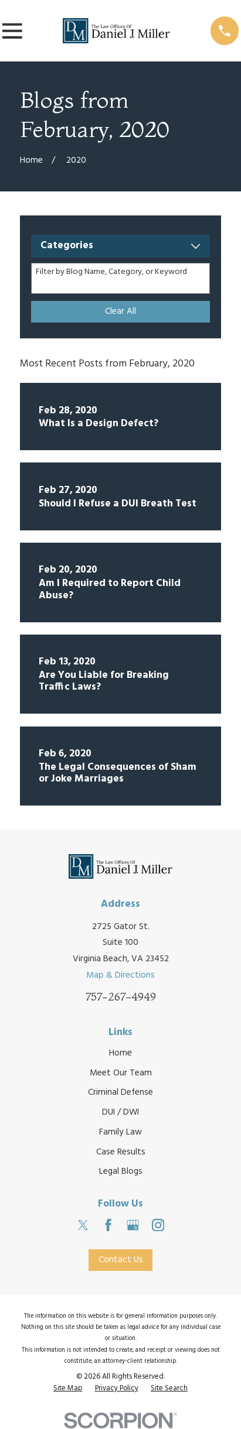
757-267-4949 (121, 996)
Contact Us (121, 1260)
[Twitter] (83, 1225)
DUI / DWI (120, 1112)
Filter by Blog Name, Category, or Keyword (111, 272)
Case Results (120, 1152)
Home (120, 1053)
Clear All (120, 311)
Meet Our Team (121, 1073)
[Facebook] (108, 1225)
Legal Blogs (120, 1171)
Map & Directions (120, 975)
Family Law (120, 1132)
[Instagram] (158, 1225)
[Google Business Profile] (133, 1225)
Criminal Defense (120, 1092)
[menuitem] (67, 1389)
